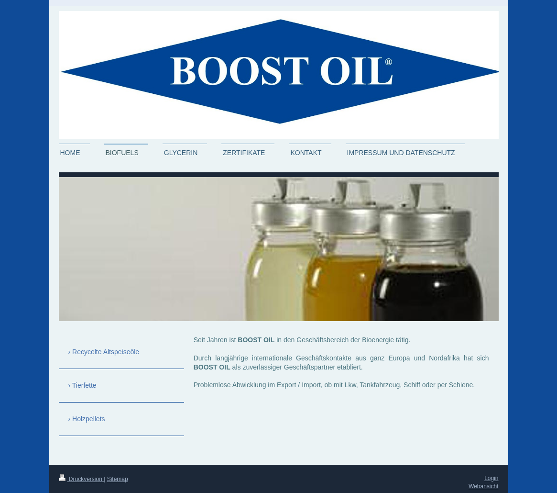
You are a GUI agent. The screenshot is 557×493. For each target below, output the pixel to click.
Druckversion (81, 479)
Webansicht (483, 486)
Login (491, 478)
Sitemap (117, 479)
